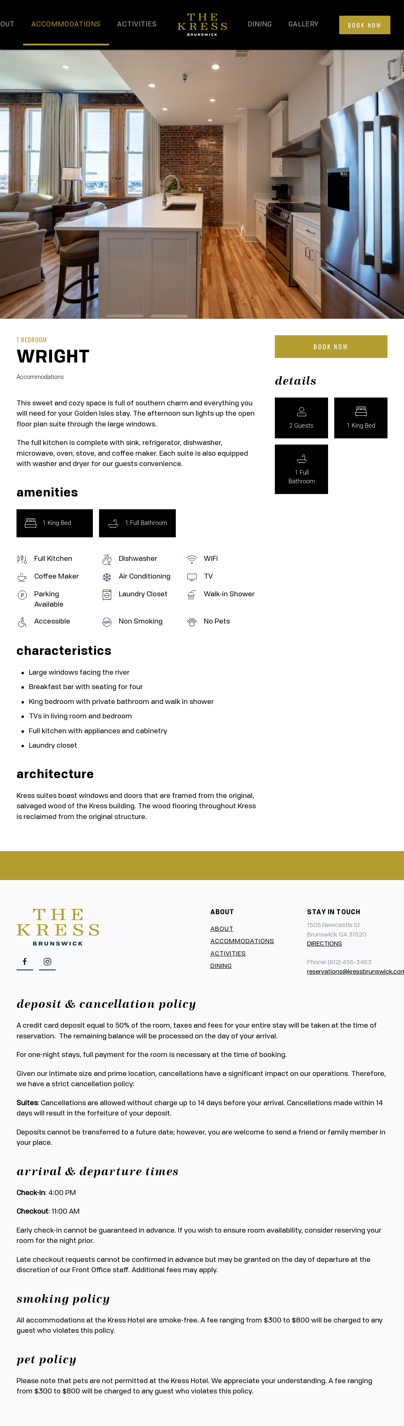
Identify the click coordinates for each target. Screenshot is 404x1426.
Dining (260, 24)
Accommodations (66, 24)
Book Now (365, 25)
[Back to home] (202, 24)
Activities (137, 24)
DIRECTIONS (324, 944)
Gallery (303, 24)
